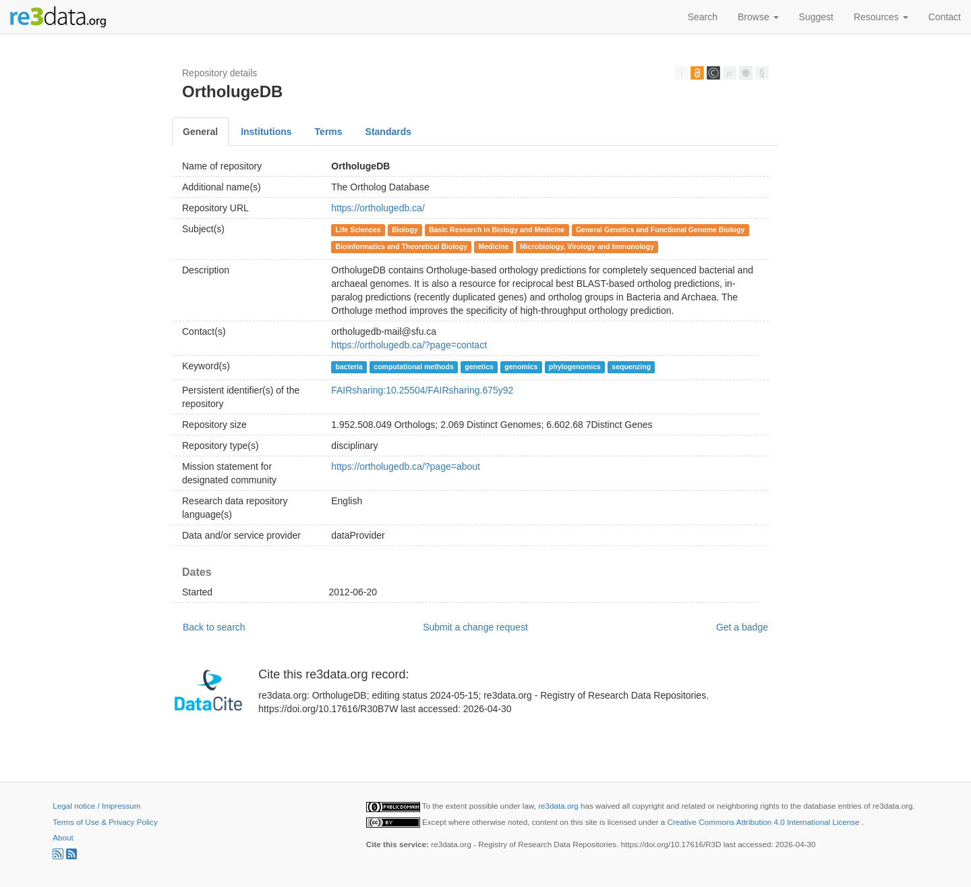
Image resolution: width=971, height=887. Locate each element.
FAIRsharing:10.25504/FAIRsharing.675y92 (422, 390)
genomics (520, 366)
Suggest (816, 16)
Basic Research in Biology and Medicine (496, 229)
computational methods (413, 366)
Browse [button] (758, 16)
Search (702, 16)
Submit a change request (475, 627)
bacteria (349, 366)
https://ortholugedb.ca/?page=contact (409, 345)
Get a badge (742, 627)
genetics (479, 366)
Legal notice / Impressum (96, 805)
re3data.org (559, 805)
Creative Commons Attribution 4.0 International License (765, 821)
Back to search (214, 627)
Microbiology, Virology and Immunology (587, 246)
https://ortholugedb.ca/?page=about (405, 466)
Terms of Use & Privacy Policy (105, 821)
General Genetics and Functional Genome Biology (660, 229)
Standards (388, 131)
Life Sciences (358, 229)
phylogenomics (575, 366)
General (200, 131)
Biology (405, 229)
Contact (945, 16)
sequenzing (631, 366)
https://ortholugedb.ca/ (378, 208)
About (63, 837)
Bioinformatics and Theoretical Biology (401, 246)
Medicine (493, 246)
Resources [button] (881, 16)
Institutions (266, 131)
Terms (329, 131)
